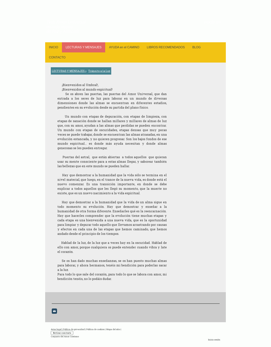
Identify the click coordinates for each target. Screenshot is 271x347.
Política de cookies (95, 329)
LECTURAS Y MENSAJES (84, 47)
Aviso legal (56, 329)
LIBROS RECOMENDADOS (166, 47)
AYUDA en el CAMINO (124, 47)
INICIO (53, 47)
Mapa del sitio (113, 329)
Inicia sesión (214, 339)
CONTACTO (57, 57)
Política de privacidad (74, 329)
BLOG (196, 47)
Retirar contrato (62, 332)
